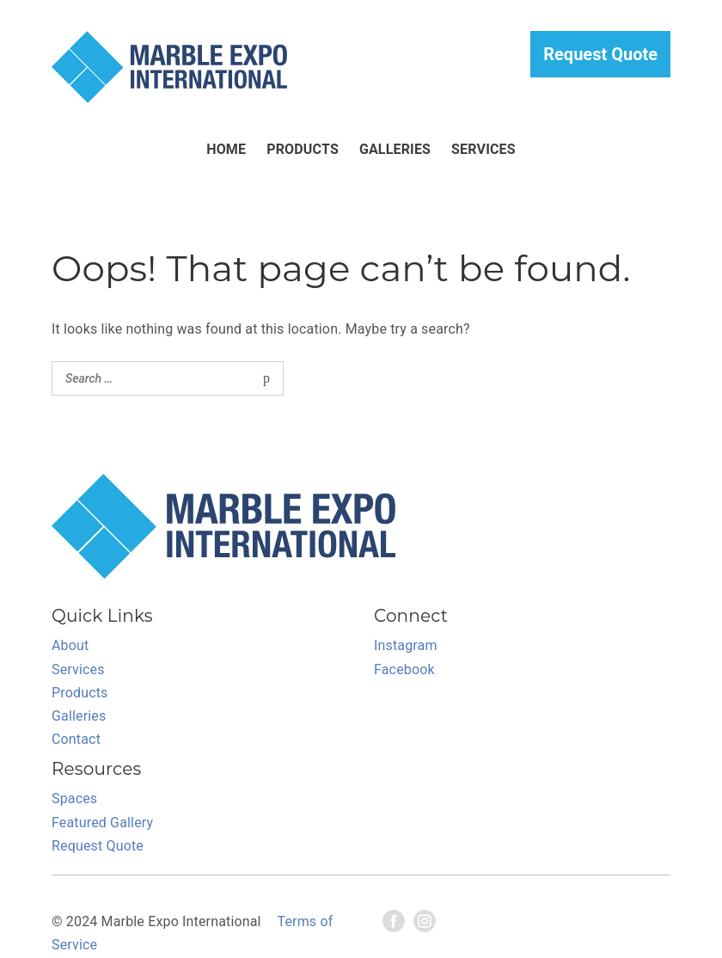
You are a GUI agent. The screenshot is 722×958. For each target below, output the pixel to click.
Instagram (405, 645)
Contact (76, 739)
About (70, 645)
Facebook (404, 669)
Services (483, 149)
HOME (226, 149)
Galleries (395, 149)
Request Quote (600, 54)
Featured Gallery (102, 822)
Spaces (74, 798)
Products (302, 149)
